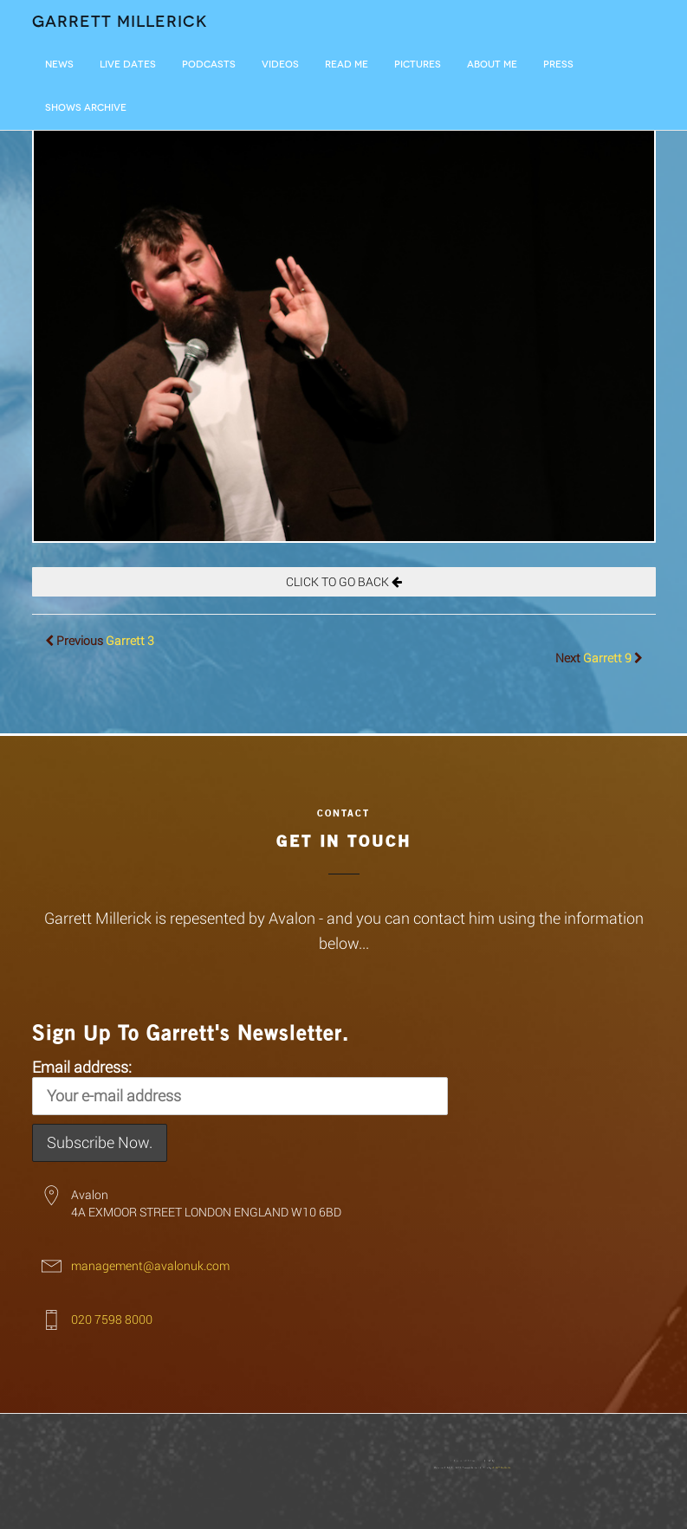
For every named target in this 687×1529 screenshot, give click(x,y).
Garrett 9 (607, 657)
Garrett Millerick (120, 21)
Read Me (346, 64)
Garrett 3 (130, 640)
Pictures (417, 64)
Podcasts (209, 64)
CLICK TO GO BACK (344, 581)
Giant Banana (464, 1466)
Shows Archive (85, 107)
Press (558, 64)
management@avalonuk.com (150, 1265)
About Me (492, 64)
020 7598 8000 (111, 1319)
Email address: (240, 1085)
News (59, 64)
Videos (280, 64)
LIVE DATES (128, 64)
